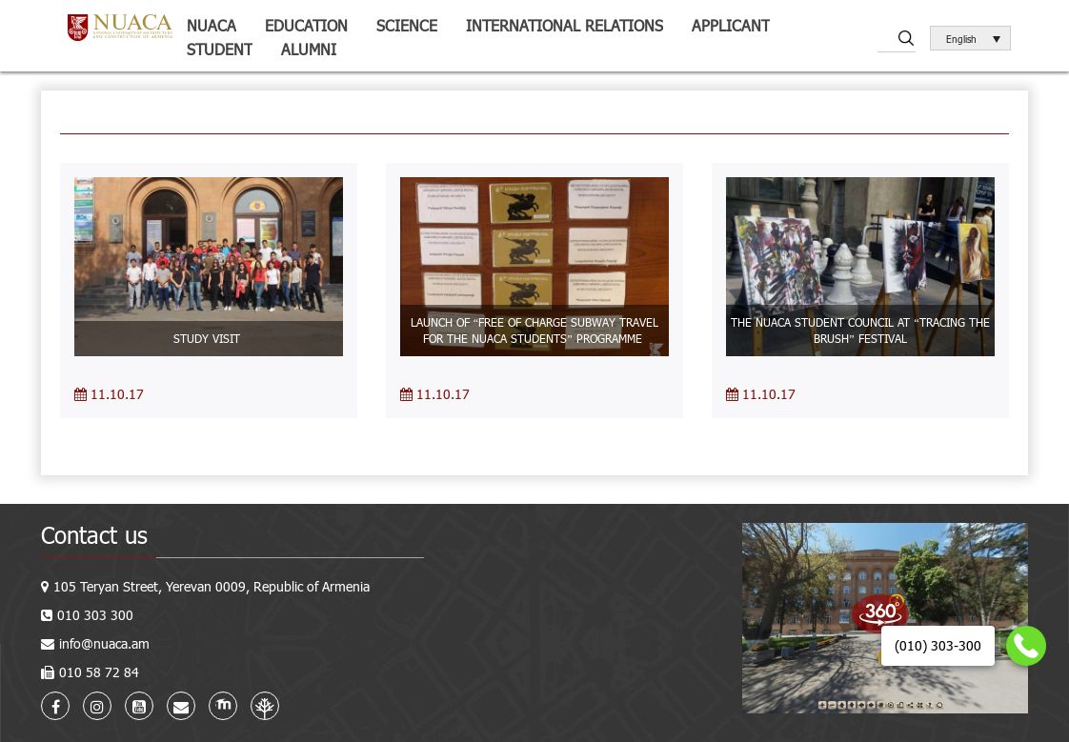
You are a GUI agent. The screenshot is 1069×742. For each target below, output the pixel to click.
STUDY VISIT (208, 338)
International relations (564, 25)
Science (406, 25)
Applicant (731, 25)
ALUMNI (308, 49)
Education (306, 25)
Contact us (94, 535)
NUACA (211, 25)
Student (219, 49)
